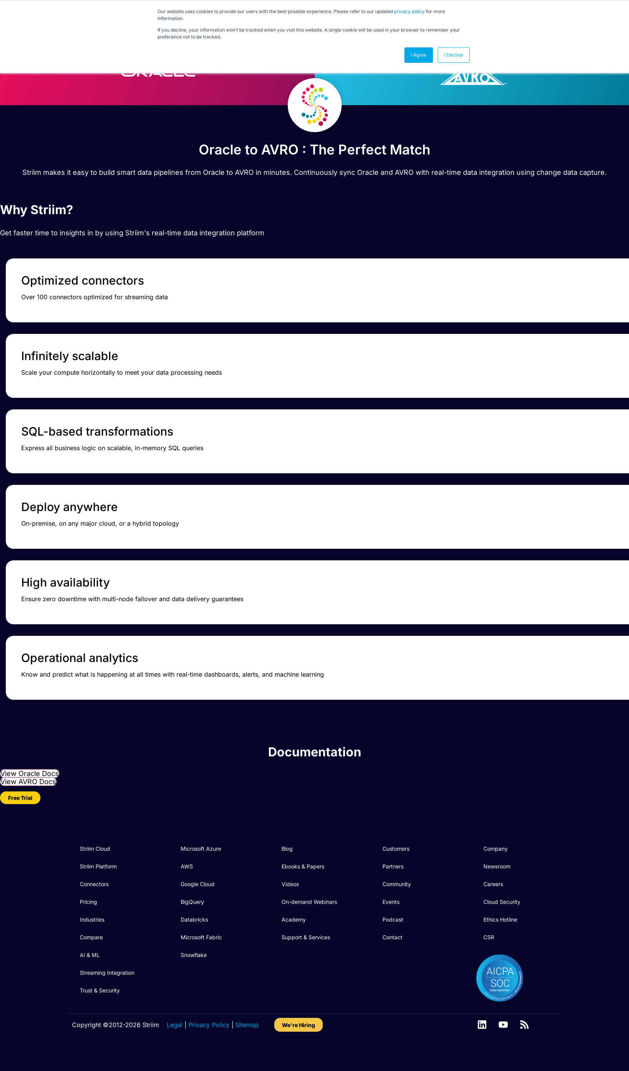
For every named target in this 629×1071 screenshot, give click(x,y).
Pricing (88, 921)
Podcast (392, 939)
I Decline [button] (453, 55)
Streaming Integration (107, 992)
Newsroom (496, 886)
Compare (91, 957)
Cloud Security (501, 921)
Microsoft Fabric (201, 957)
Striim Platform (98, 886)
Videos (290, 904)
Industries (92, 939)
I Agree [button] (418, 55)
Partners (393, 886)
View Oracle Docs (29, 793)
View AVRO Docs (28, 802)
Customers (395, 868)
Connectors (94, 904)
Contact (392, 957)
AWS (187, 886)
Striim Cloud (95, 868)
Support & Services (306, 957)
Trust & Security (100, 1010)
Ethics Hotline (500, 939)
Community (396, 904)
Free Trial (20, 818)
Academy (294, 939)
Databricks (194, 939)
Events (390, 921)
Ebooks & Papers (303, 886)
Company (495, 868)
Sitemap (247, 1045)
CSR (488, 957)
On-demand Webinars (309, 921)
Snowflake (194, 975)
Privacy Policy (209, 1045)
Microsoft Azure (201, 868)
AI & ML (90, 975)
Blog (287, 868)
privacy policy (409, 11)
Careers (493, 904)
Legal (175, 1045)
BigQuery (192, 921)
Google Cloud (198, 904)
